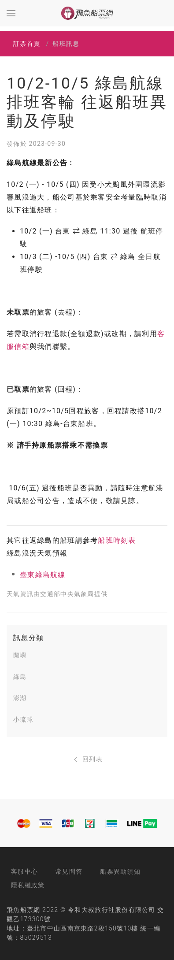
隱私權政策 (27, 885)
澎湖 (20, 697)
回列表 (87, 759)
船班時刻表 (117, 540)
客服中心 (24, 871)
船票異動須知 (120, 871)
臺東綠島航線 (43, 575)
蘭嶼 (20, 655)
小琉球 (23, 719)
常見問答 (69, 871)
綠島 (20, 676)
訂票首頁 (26, 43)
